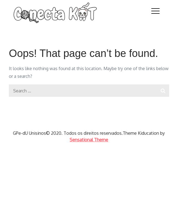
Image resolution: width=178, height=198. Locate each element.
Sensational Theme (89, 139)
